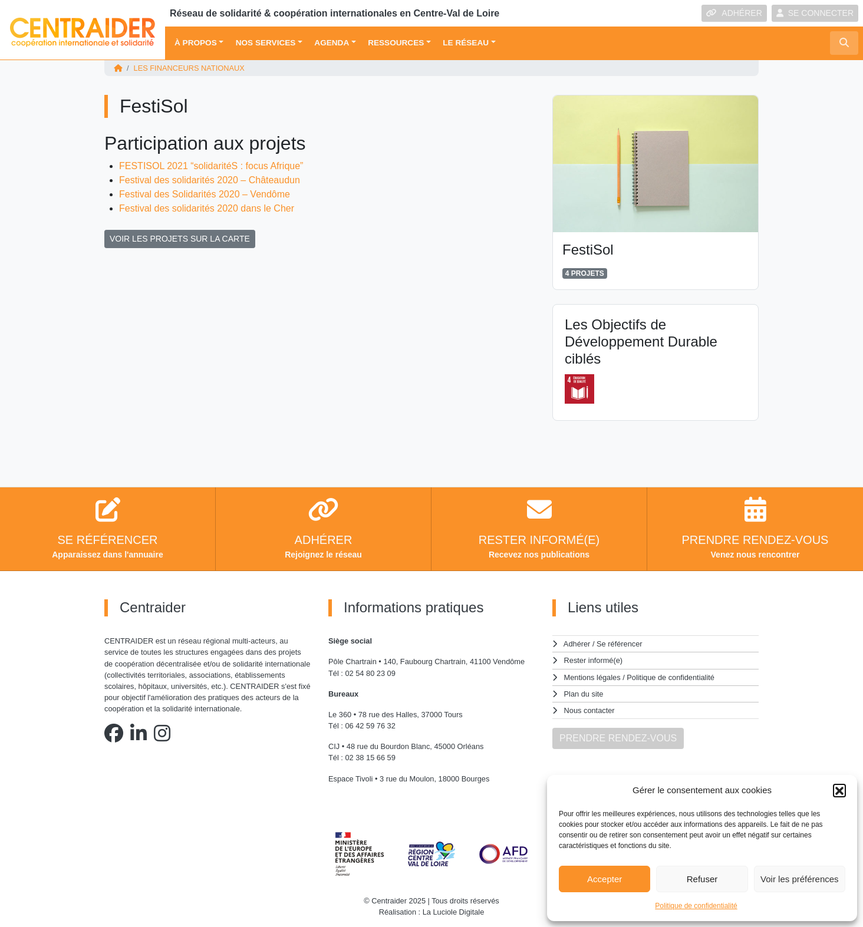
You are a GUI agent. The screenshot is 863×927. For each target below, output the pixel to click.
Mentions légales (592, 677)
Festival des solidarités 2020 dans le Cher (206, 208)
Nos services (266, 42)
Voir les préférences (799, 879)
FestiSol (588, 250)
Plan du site (584, 694)
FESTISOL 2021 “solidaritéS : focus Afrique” (211, 166)
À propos (195, 42)
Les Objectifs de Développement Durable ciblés (641, 341)
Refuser (702, 879)
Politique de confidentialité (696, 906)
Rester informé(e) (593, 660)
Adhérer (577, 643)
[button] (839, 790)
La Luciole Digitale (454, 912)
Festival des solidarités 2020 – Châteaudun (209, 180)
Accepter (604, 879)
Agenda (331, 42)
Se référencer (620, 643)
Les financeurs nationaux (189, 68)
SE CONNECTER (815, 13)
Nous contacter (589, 710)
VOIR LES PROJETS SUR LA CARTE (180, 238)
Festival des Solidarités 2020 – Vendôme (204, 194)
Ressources (396, 42)
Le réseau (466, 42)
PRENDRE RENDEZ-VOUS (618, 738)
